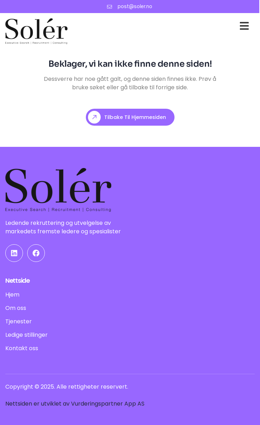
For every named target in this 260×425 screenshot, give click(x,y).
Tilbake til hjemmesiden (127, 117)
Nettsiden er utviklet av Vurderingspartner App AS (74, 404)
